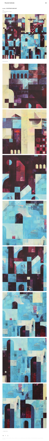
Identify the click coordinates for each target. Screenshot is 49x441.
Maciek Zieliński (9, 3)
